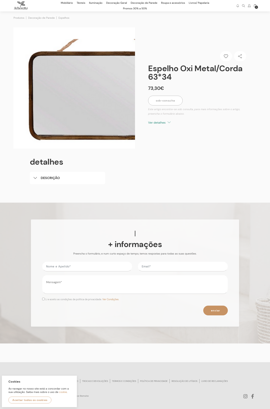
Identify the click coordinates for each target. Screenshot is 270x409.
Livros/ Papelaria (199, 2)
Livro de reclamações (214, 381)
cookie (63, 392)
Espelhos (63, 17)
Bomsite (84, 395)
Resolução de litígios (184, 381)
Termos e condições (124, 381)
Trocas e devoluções (95, 381)
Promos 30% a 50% (135, 8)
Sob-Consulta (165, 100)
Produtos (19, 17)
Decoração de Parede (41, 17)
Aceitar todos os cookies (29, 400)
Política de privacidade (154, 381)
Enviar (215, 310)
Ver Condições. (110, 299)
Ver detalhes (159, 123)
